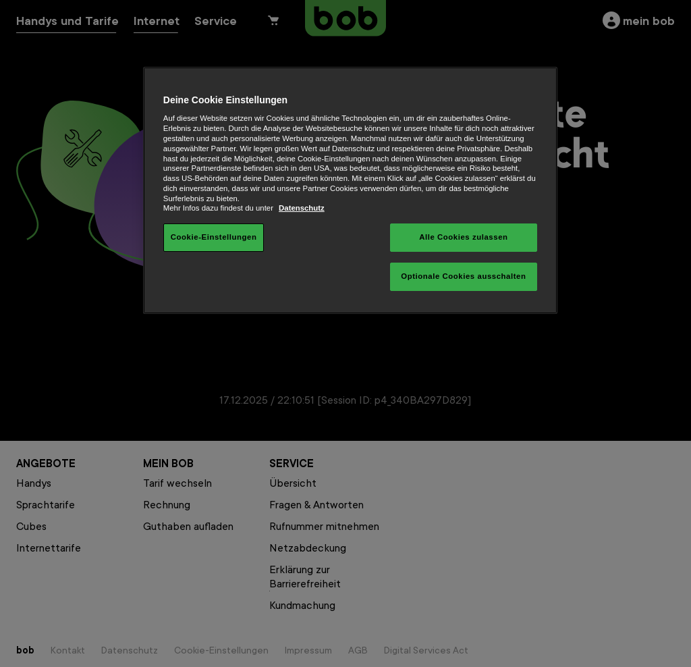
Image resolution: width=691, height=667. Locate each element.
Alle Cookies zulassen (463, 237)
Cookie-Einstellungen (214, 237)
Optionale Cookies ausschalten (463, 276)
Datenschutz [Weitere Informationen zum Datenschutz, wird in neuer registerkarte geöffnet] (302, 208)
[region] (350, 190)
